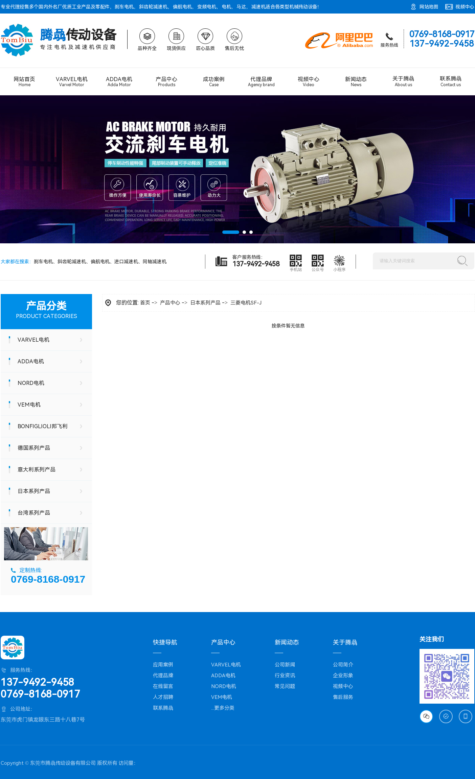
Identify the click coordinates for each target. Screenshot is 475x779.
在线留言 (163, 686)
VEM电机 (29, 404)
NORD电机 (31, 383)
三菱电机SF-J (246, 303)
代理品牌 (261, 82)
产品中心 (166, 81)
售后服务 (343, 697)
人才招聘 (163, 697)
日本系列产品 (34, 491)
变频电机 (206, 6)
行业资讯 (285, 676)
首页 (145, 303)
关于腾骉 (403, 81)
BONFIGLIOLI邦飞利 (43, 426)
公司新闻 (285, 665)
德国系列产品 (34, 448)
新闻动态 (356, 81)
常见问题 (285, 686)
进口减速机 (126, 261)
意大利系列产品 (36, 469)
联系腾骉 (450, 81)
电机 (226, 6)
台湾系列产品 (34, 513)
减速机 (258, 6)
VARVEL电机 (71, 82)
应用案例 (163, 665)
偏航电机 (182, 6)
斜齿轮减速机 (153, 6)
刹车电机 (124, 6)
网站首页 (24, 81)
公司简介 (343, 665)
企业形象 (343, 676)
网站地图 (429, 6)
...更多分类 (222, 708)
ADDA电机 (119, 82)
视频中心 (464, 6)
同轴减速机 (154, 261)
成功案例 (214, 81)
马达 (241, 6)
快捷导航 (165, 642)
